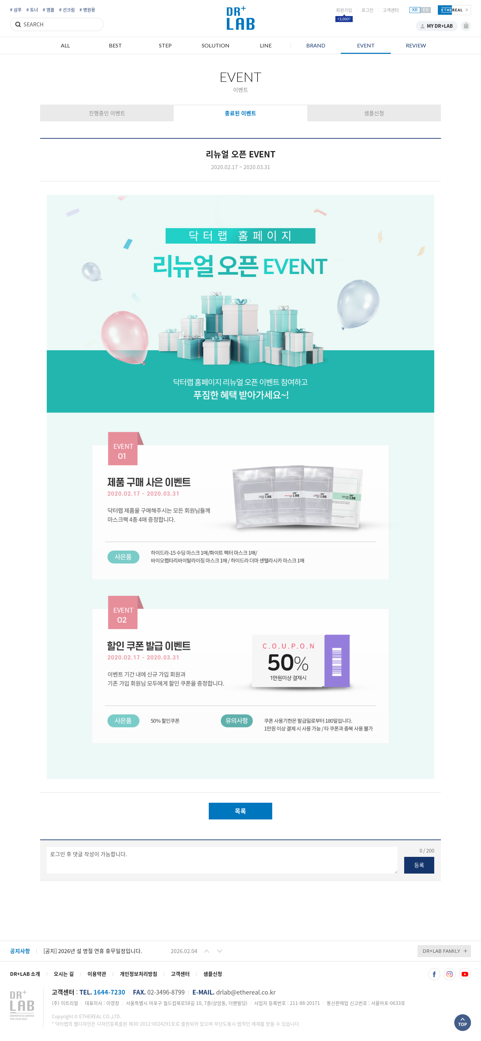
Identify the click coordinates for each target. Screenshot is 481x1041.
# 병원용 (87, 10)
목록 (240, 811)
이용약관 (97, 974)
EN (426, 10)
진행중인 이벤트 (107, 113)
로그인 (367, 10)
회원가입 (344, 10)
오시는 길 (64, 974)
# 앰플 (48, 10)
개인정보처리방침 (138, 974)
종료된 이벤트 (240, 113)
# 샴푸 (16, 10)
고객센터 (391, 10)
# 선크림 (67, 10)
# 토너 (32, 10)
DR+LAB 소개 (25, 974)
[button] (206, 951)
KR (415, 10)
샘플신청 (374, 113)
